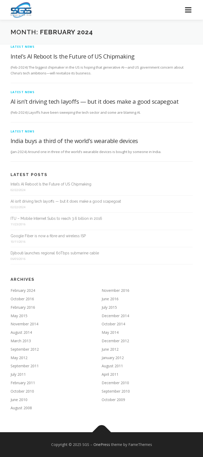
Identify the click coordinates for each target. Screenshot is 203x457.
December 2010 (115, 382)
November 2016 (115, 290)
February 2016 (23, 307)
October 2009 (113, 399)
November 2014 (24, 323)
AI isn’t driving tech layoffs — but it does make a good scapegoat (95, 101)
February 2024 (23, 290)
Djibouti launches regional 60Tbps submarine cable (55, 253)
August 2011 (112, 365)
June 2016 (110, 298)
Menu (188, 9)
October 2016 (22, 298)
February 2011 (23, 382)
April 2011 (110, 374)
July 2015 (109, 307)
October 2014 (113, 323)
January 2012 (113, 357)
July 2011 (18, 374)
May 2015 (19, 315)
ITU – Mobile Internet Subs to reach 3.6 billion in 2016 (56, 218)
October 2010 (22, 391)
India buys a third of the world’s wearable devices (74, 141)
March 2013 (21, 340)
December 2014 (115, 315)
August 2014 (21, 332)
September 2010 (116, 391)
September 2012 (25, 349)
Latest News (23, 47)
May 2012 (19, 357)
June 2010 (19, 399)
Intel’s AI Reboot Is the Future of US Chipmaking (73, 56)
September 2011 (25, 365)
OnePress (101, 444)
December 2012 (115, 340)
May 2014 (110, 332)
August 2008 (21, 407)
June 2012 (110, 349)
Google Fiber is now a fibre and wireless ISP (48, 236)
